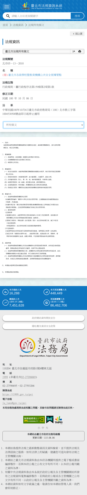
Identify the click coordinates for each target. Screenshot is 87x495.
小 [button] (39, 427)
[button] (77, 33)
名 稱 (7, 70)
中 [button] (43, 427)
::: (2, 23)
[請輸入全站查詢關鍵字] (40, 16)
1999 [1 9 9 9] (5, 377)
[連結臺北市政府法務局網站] (43, 347)
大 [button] (47, 427)
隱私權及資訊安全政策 (43, 326)
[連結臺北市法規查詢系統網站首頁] (42, 6)
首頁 (5, 25)
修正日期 (7, 94)
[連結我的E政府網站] (49, 419)
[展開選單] (7, 7)
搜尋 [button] (77, 16)
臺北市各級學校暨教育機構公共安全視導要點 (35, 75)
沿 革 (7, 105)
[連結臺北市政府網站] (58, 420)
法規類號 (7, 59)
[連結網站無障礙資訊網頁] (34, 419)
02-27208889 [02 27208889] (28, 377)
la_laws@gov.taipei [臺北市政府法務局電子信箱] (14, 403)
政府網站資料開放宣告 (43, 318)
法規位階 (7, 82)
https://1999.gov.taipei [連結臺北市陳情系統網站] (17, 394)
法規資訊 (18, 25)
